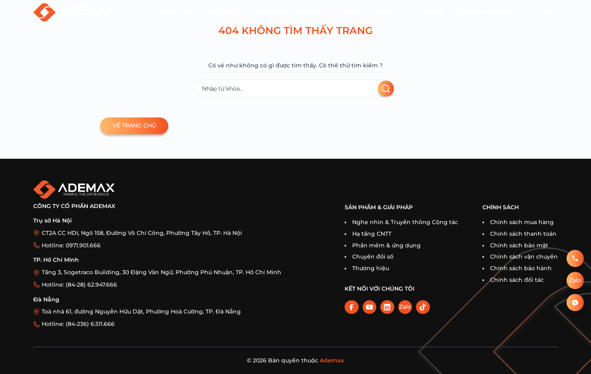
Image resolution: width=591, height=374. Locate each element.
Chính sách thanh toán (523, 233)
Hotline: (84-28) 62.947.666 (79, 284)
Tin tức (387, 12)
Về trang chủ (134, 125)
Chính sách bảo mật (519, 245)
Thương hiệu (370, 268)
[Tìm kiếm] (295, 88)
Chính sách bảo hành (521, 268)
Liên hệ (431, 12)
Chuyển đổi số (372, 256)
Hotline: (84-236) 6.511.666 (78, 324)
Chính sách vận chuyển (524, 256)
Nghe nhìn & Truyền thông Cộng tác (405, 222)
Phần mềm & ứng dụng (386, 245)
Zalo (405, 306)
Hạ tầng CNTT (371, 233)
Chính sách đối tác (517, 280)
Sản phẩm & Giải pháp (287, 12)
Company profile (485, 12)
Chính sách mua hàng (522, 222)
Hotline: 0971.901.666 (71, 245)
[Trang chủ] (74, 12)
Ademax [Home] (332, 360)
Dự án (352, 12)
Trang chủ (176, 12)
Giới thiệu (223, 12)
